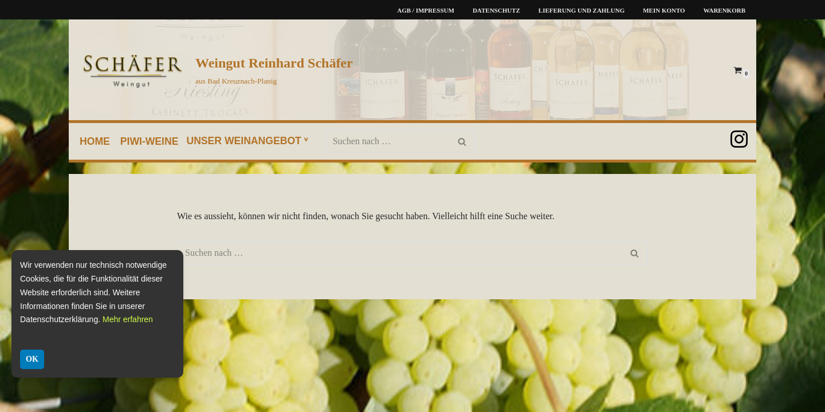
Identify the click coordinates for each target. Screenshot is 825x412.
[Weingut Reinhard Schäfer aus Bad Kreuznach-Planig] (214, 70)
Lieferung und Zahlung (581, 10)
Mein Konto (664, 10)
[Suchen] (387, 141)
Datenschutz (496, 10)
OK (32, 359)
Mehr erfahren (128, 319)
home (95, 141)
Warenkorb (724, 10)
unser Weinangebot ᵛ (246, 140)
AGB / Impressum (425, 10)
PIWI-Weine (149, 141)
